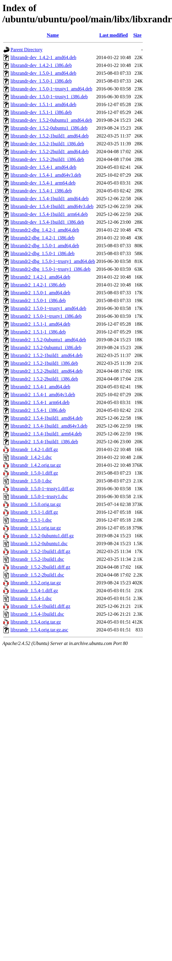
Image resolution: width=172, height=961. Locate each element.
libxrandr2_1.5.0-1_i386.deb (38, 300)
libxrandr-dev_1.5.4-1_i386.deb (41, 190)
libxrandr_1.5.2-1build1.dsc (37, 559)
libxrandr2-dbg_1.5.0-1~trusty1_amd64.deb (53, 261)
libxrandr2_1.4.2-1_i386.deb (38, 284)
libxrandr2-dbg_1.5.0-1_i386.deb (43, 253)
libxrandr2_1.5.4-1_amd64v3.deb (43, 394)
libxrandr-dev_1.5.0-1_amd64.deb (43, 73)
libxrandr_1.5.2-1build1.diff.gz (40, 551)
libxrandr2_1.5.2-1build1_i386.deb (44, 363)
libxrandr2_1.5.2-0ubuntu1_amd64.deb (48, 339)
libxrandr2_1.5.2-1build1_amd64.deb (47, 355)
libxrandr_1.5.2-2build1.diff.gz (40, 567)
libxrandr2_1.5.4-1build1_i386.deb (44, 441)
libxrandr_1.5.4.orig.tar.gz (36, 621)
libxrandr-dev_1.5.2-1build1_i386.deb (47, 143)
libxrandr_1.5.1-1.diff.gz (34, 512)
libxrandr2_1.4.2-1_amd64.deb (40, 277)
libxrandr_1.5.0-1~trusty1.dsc (39, 496)
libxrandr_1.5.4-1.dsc (31, 598)
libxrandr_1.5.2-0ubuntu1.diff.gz (42, 535)
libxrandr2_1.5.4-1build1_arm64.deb (46, 433)
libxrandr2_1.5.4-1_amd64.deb (40, 386)
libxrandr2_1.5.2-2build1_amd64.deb (47, 371)
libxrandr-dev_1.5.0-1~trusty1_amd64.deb (51, 88)
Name (53, 35)
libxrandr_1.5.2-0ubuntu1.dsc (39, 543)
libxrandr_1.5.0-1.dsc (31, 480)
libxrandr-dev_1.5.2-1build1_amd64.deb (50, 135)
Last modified (113, 35)
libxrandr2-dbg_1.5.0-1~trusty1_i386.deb (51, 269)
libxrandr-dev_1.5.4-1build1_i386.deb (47, 222)
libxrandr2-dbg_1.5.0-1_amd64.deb (45, 245)
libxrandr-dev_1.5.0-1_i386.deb (41, 81)
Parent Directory (26, 49)
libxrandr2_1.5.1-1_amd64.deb (40, 324)
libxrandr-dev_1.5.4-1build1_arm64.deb (49, 214)
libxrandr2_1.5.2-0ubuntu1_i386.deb (46, 347)
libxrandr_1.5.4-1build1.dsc (37, 614)
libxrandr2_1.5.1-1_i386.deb (38, 331)
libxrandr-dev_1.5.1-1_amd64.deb (43, 104)
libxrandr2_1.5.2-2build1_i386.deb (44, 378)
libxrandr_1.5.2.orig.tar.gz (36, 582)
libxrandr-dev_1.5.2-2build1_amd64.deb (50, 151)
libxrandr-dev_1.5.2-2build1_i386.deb (47, 159)
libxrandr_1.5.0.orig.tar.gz (36, 504)
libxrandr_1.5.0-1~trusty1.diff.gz (42, 488)
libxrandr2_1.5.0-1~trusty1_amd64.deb (48, 308)
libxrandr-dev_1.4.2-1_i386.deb (41, 65)
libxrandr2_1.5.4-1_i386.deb (38, 410)
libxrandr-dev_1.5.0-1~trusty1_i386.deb (49, 96)
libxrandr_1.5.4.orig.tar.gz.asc (39, 629)
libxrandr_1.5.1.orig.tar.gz (36, 527)
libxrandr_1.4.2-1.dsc (31, 457)
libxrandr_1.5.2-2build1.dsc (37, 574)
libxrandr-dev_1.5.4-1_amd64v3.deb (46, 175)
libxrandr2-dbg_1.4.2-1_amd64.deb (45, 229)
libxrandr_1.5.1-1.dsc (31, 520)
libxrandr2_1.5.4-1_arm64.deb (40, 402)
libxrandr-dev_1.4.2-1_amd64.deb (43, 57)
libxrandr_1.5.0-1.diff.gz (34, 473)
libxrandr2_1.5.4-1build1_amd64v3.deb (49, 425)
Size (137, 35)
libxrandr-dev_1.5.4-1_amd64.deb (43, 167)
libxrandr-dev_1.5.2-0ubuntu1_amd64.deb (51, 120)
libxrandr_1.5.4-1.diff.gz (34, 590)
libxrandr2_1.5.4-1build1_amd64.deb (47, 418)
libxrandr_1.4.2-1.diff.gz (34, 449)
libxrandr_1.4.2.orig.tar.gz (36, 465)
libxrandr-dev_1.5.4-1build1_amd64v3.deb (52, 206)
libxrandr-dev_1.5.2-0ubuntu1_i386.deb (49, 128)
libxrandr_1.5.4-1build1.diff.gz (40, 606)
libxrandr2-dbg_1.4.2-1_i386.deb (43, 237)
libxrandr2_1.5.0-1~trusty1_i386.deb (46, 316)
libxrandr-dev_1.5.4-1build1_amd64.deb (50, 198)
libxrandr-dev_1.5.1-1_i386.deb (41, 112)
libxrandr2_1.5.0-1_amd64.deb (40, 292)
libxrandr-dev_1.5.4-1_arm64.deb (43, 182)
